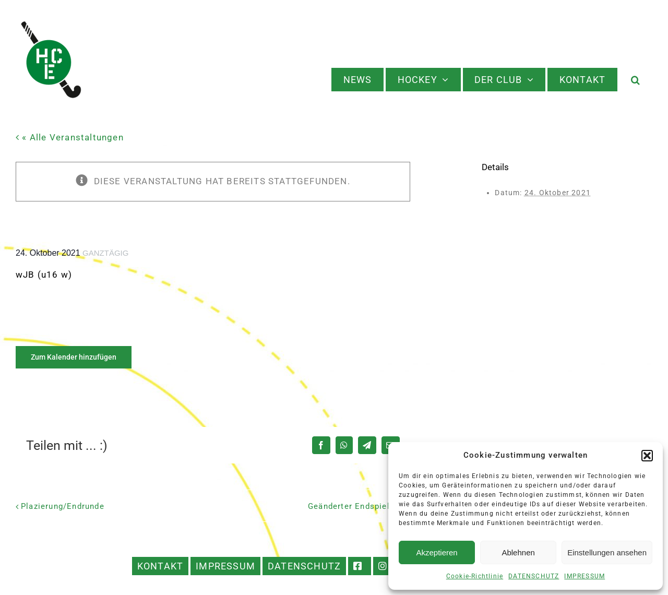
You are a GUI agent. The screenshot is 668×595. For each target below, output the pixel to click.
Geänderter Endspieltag (355, 506)
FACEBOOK (359, 566)
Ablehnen (518, 552)
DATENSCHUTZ (533, 576)
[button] (647, 455)
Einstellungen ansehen (607, 552)
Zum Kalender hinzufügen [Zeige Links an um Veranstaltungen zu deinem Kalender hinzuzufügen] (73, 357)
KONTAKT (160, 566)
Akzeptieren (436, 552)
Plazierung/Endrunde (62, 506)
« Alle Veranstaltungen (71, 137)
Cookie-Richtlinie (474, 576)
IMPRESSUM (584, 576)
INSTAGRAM (385, 566)
